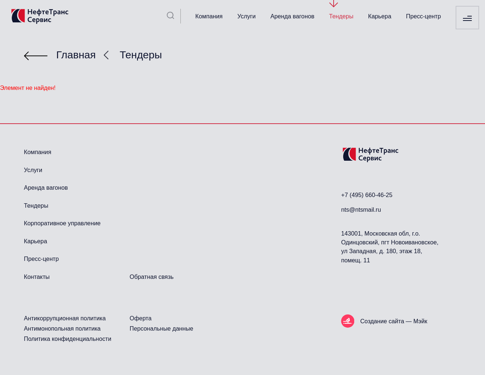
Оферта (141, 318)
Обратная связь (152, 276)
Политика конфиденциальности (67, 338)
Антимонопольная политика (62, 328)
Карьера (379, 16)
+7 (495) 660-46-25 (366, 195)
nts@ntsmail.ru (361, 209)
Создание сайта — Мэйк (393, 321)
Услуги (246, 16)
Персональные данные (161, 328)
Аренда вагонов (292, 16)
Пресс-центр (423, 16)
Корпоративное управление (62, 223)
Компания (209, 16)
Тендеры (341, 16)
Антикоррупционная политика (65, 318)
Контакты (37, 276)
